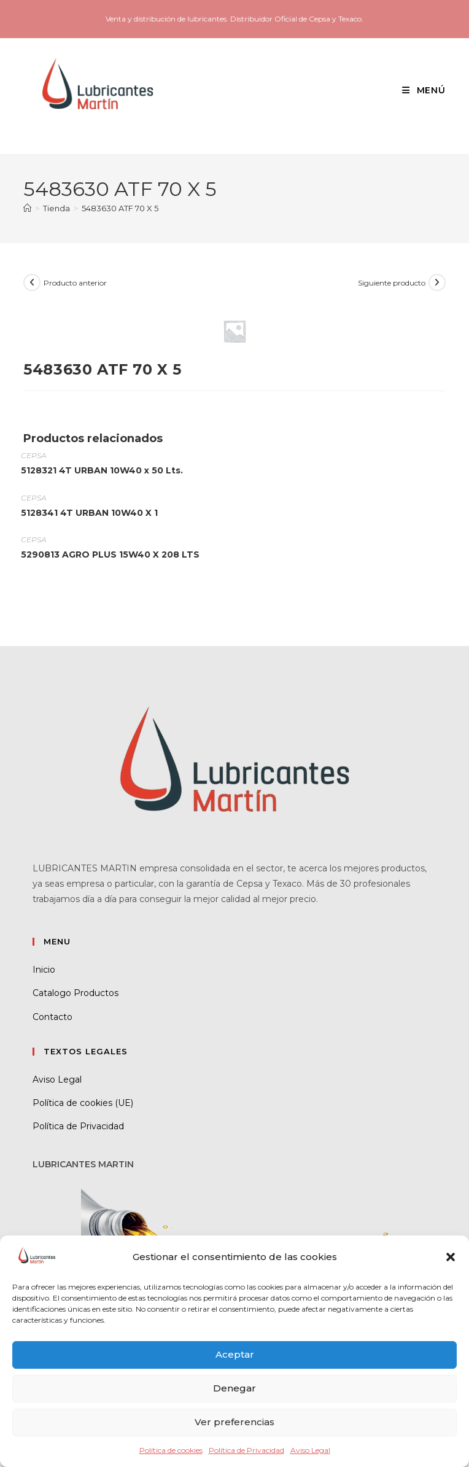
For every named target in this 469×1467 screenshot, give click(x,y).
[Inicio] (27, 208)
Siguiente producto (391, 282)
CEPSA (33, 455)
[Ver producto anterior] (32, 282)
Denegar (234, 1388)
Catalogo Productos (75, 992)
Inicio (44, 969)
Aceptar (234, 1354)
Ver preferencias (234, 1422)
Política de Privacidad (246, 1450)
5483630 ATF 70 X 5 (120, 208)
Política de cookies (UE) (83, 1102)
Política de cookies (171, 1450)
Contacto (52, 1016)
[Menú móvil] (419, 90)
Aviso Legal (310, 1450)
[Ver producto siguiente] (437, 282)
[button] (450, 1257)
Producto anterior (75, 282)
